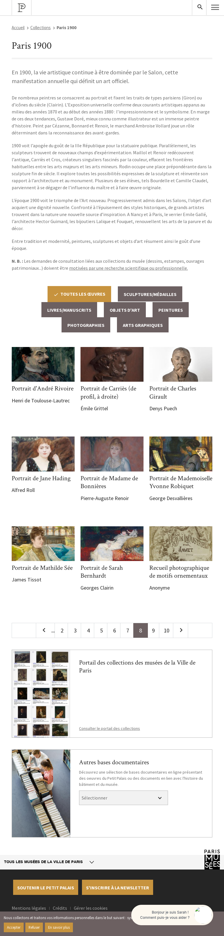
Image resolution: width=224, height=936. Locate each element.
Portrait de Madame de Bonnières (109, 482)
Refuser (34, 927)
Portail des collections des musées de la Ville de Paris (137, 666)
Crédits (60, 908)
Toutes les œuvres (79, 294)
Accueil (18, 27)
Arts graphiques (143, 325)
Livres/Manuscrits (69, 310)
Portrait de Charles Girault (172, 392)
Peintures (170, 310)
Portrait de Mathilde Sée (42, 568)
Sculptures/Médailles (150, 294)
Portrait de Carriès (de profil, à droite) (108, 392)
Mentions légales (29, 908)
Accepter (13, 927)
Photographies (85, 325)
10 (166, 630)
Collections (40, 27)
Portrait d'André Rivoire (43, 388)
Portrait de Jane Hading (41, 478)
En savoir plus (59, 927)
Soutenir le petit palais (45, 888)
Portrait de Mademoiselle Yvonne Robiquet (180, 482)
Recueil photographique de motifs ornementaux (179, 572)
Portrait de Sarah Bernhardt (101, 572)
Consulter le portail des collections (109, 728)
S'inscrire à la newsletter (117, 888)
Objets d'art (125, 310)
